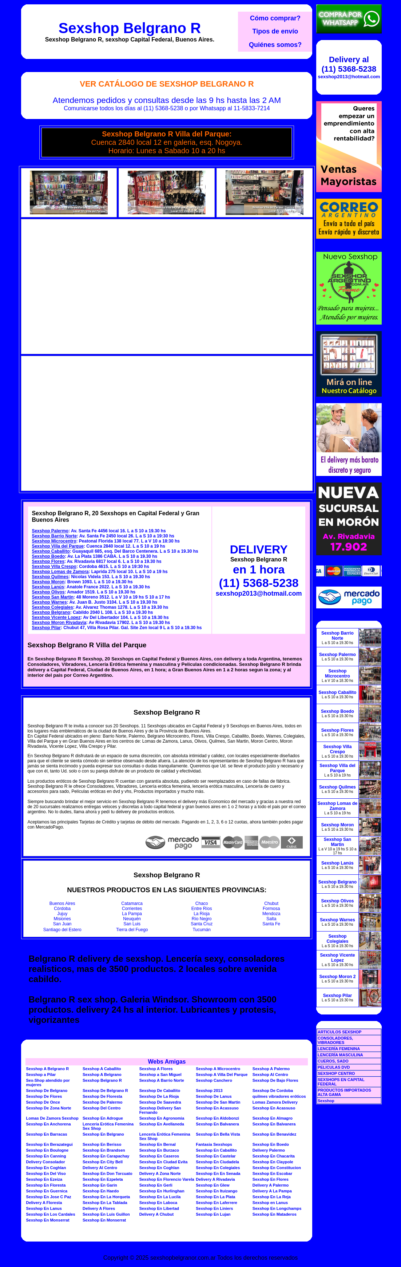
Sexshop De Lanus (213, 1096)
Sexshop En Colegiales (218, 1167)
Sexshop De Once (43, 1102)
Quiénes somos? (275, 44)
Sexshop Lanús (48, 586)
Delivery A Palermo (271, 1185)
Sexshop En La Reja (272, 1197)
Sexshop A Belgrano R (47, 1069)
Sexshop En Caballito (216, 1150)
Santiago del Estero (62, 929)
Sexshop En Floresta (45, 1185)
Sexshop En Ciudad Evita (163, 1162)
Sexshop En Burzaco (159, 1150)
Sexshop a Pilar (41, 1074)
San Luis (131, 923)
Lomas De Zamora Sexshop (52, 1118)
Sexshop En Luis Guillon (106, 1214)
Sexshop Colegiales (52, 607)
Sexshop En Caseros (159, 1156)
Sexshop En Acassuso (217, 1108)
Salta (271, 918)
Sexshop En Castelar (215, 1156)
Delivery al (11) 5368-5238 (349, 64)
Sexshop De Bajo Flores (275, 1080)
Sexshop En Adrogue (103, 1118)
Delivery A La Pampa (272, 1191)
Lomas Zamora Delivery (275, 1102)
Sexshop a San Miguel (160, 1074)
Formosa (271, 908)
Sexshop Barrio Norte (54, 536)
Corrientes (132, 908)
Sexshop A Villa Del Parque (221, 1074)
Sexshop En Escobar (272, 1173)
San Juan (62, 923)
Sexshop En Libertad (159, 1208)
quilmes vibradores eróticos (279, 1096)
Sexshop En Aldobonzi (217, 1118)
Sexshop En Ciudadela (217, 1162)
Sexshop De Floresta (102, 1096)
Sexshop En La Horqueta (106, 1197)
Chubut (271, 903)
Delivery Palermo (269, 1150)
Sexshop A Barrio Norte (161, 1080)
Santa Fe (271, 923)
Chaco (201, 903)
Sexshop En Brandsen (104, 1150)
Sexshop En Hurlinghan (161, 1191)
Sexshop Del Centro (102, 1108)
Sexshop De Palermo (102, 1102)
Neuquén (132, 918)
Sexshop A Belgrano (102, 1074)
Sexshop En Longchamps (277, 1208)
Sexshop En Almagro (273, 1118)
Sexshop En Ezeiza (44, 1179)
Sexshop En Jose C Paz (48, 1197)
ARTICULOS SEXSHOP (339, 1032)
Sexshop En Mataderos (275, 1214)
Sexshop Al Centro (270, 1074)
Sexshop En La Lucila (160, 1197)
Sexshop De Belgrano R (105, 1090)
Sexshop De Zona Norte (48, 1108)
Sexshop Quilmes (50, 576)
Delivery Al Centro (100, 1167)
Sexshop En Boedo (271, 1144)
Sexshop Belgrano (51, 612)
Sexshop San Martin (53, 597)
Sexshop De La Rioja (159, 1096)
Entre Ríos (201, 908)
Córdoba (62, 908)
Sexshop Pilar (46, 627)
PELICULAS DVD (334, 1067)
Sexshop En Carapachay (106, 1156)
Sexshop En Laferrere (216, 1202)
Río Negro (202, 918)
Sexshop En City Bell (103, 1162)
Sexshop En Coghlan (46, 1167)
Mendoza (271, 913)
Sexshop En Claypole (273, 1162)
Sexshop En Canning (46, 1156)
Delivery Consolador (45, 1162)
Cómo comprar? (275, 18)
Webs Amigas (167, 1062)
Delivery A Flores (99, 1208)
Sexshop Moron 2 (337, 976)
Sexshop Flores (48, 561)
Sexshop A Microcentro (218, 1069)
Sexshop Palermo (50, 530)
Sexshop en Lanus (270, 1202)
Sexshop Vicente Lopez (56, 617)
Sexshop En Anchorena (48, 1124)
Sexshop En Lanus (43, 1208)
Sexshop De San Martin (218, 1102)
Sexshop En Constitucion (277, 1167)
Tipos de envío (275, 31)
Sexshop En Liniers (214, 1208)
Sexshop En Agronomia (161, 1118)
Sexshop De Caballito (159, 1090)
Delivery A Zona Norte (160, 1173)
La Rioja (202, 913)
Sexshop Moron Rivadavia (59, 622)
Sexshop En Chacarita (274, 1156)
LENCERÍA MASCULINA (340, 1055)
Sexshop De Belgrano (46, 1090)
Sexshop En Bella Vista (218, 1134)
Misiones (62, 918)
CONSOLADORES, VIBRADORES (335, 1040)
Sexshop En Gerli (155, 1185)
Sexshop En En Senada (218, 1173)
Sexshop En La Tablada (105, 1202)
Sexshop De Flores (44, 1096)
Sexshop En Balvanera (217, 1124)
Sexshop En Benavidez (274, 1134)
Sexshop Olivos (48, 592)
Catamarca (132, 903)
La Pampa (132, 913)
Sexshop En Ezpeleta (103, 1179)
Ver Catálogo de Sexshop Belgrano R (167, 83)
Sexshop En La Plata (215, 1197)
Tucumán (201, 929)
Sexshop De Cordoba (273, 1090)
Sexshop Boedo (48, 556)
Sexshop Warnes (49, 602)
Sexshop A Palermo (271, 1069)
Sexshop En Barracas (46, 1134)
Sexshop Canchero (214, 1080)
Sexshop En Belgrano (103, 1134)
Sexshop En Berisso (102, 1144)
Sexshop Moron (48, 581)
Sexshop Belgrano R (130, 28)
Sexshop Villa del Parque (58, 546)
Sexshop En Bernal (157, 1144)
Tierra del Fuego (132, 929)
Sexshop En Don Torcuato (107, 1173)
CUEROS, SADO (333, 1061)
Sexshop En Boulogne (47, 1150)
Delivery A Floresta (44, 1202)
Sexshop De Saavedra (160, 1102)
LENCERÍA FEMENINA (339, 1048)
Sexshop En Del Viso (45, 1173)
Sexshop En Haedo (101, 1191)
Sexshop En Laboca (158, 1202)
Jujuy (62, 913)
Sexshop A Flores (156, 1069)
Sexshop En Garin (100, 1185)
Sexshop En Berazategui (49, 1144)
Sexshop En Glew (212, 1185)
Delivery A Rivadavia (215, 1179)
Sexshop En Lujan (213, 1214)
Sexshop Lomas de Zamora (60, 571)
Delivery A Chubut (156, 1214)
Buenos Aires (62, 903)
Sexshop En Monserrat (47, 1220)
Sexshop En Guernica (46, 1191)
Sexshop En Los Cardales (50, 1214)
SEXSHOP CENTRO (336, 1073)
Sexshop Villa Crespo (54, 566)
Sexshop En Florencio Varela (166, 1179)
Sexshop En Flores (271, 1179)
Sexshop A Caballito (102, 1069)
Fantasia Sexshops (214, 1144)
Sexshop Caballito (51, 551)
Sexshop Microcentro (54, 541)
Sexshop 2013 (209, 1090)
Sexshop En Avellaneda (161, 1124)
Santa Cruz (202, 923)
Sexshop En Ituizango (216, 1191)
